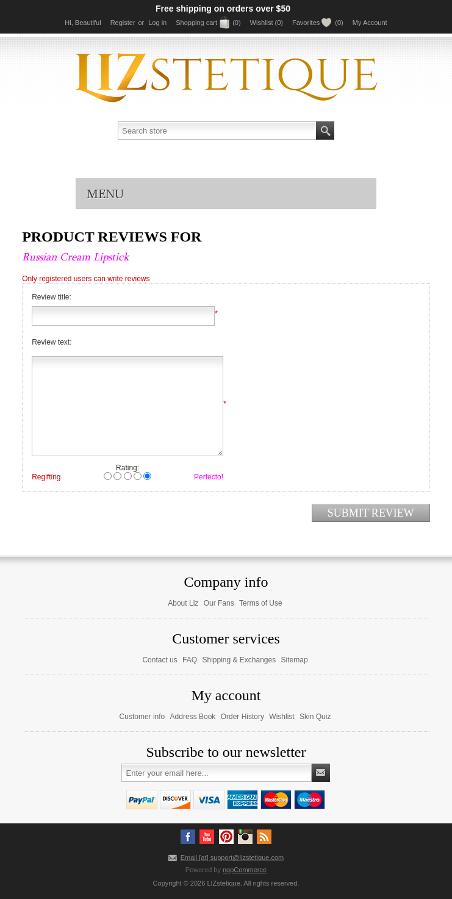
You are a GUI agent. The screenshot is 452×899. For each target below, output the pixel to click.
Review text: (51, 342)
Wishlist (281, 716)
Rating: (127, 468)
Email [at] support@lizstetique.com (232, 857)
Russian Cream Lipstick (75, 256)
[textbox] (217, 130)
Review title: (51, 297)
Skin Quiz (315, 716)
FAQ (189, 660)
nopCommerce (245, 869)
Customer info (142, 716)
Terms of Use (260, 603)
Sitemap (294, 660)
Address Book (193, 716)
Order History (242, 716)
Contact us (159, 660)
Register (122, 22)
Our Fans (219, 603)
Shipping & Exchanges (239, 660)
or (141, 22)
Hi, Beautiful (83, 22)
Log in (157, 22)
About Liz (183, 603)
